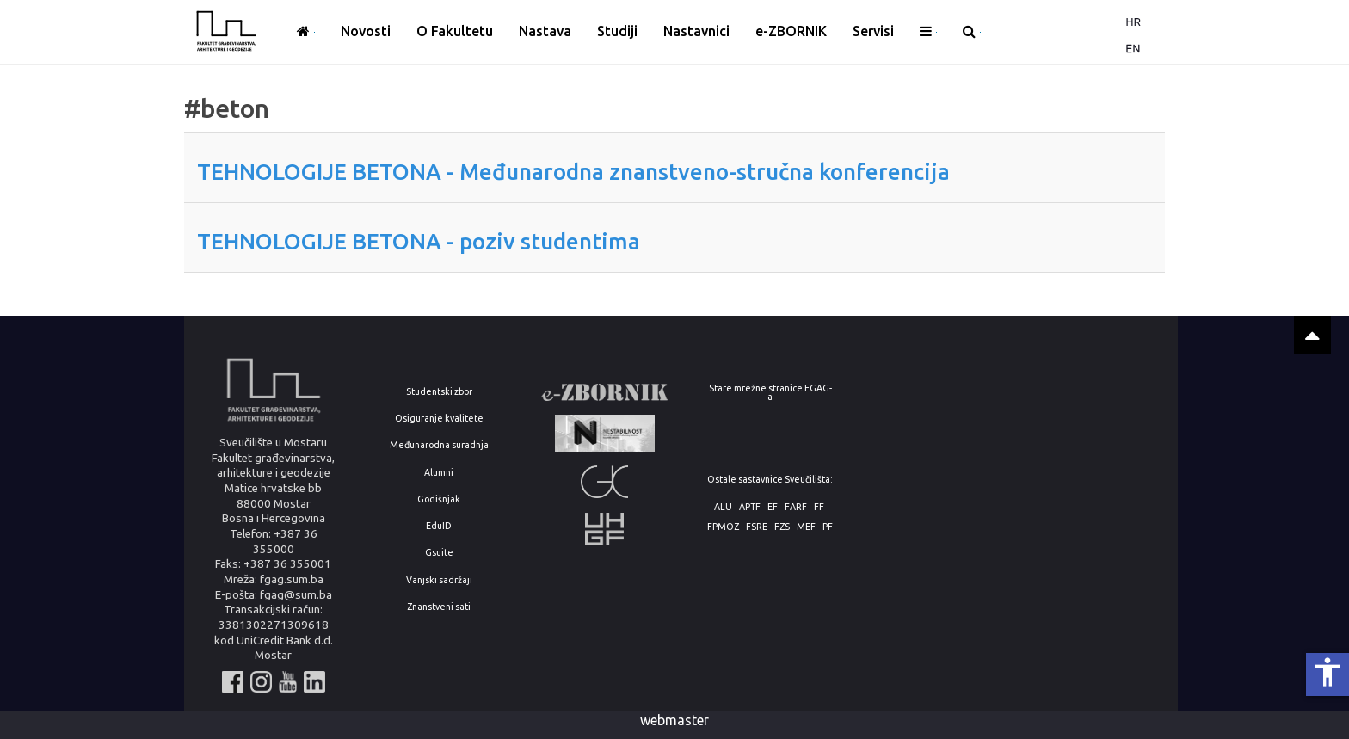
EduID (439, 526)
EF (772, 507)
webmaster (674, 720)
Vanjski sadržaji (439, 580)
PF (827, 527)
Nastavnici (696, 31)
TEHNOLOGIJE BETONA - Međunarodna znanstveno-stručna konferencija (573, 172)
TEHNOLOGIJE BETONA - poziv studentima (418, 242)
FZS (782, 527)
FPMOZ (723, 527)
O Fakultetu (454, 31)
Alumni (438, 472)
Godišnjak (438, 499)
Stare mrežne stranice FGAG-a (770, 393)
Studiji (617, 31)
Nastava (545, 31)
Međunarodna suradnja (439, 445)
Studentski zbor (439, 392)
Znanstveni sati (439, 607)
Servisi (873, 31)
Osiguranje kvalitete (439, 418)
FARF (796, 507)
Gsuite (439, 552)
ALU (723, 507)
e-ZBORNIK (791, 31)
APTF (750, 507)
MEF (806, 527)
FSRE (756, 527)
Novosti (366, 31)
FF (819, 507)
